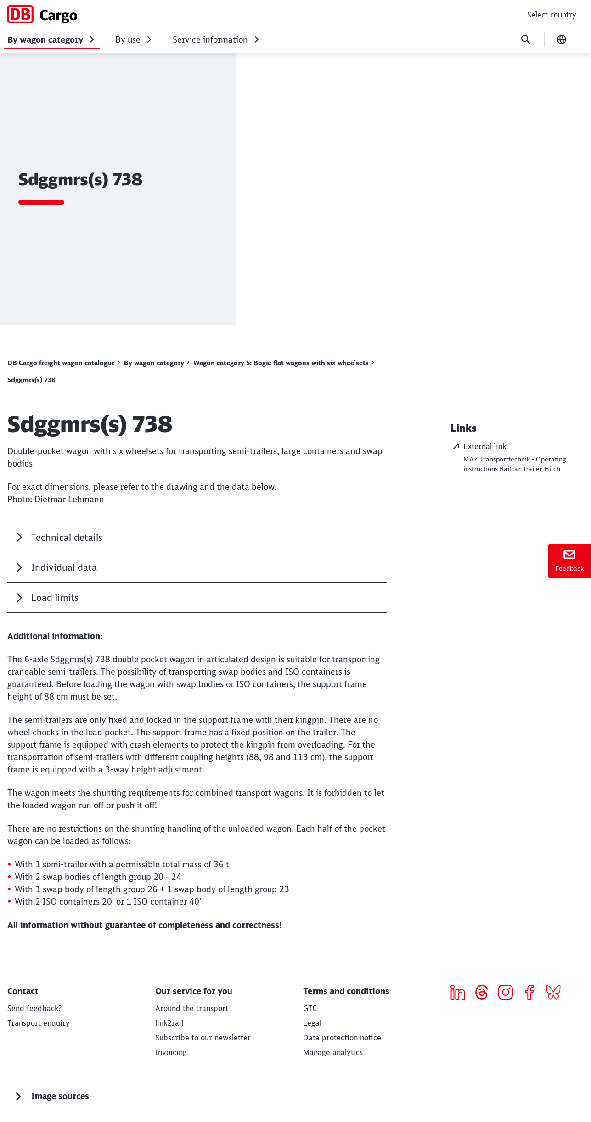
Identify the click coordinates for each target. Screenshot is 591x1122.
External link (478, 446)
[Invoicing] (171, 1052)
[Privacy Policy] (342, 1037)
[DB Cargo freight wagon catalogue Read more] (63, 363)
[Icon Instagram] (509, 993)
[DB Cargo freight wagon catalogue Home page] (42, 14)
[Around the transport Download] (191, 1008)
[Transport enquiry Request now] (38, 1023)
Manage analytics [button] (333, 1052)
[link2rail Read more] (169, 1023)
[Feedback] (569, 561)
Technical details (66, 537)
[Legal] (312, 1023)
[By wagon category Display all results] (156, 363)
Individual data (64, 567)
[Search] (526, 39)
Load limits (55, 597)
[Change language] (562, 39)
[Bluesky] (557, 993)
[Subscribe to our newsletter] (203, 1037)
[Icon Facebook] (533, 993)
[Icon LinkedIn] (461, 993)
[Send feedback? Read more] (34, 1008)
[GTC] (310, 1008)
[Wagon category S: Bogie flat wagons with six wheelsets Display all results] (283, 363)
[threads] (485, 993)
